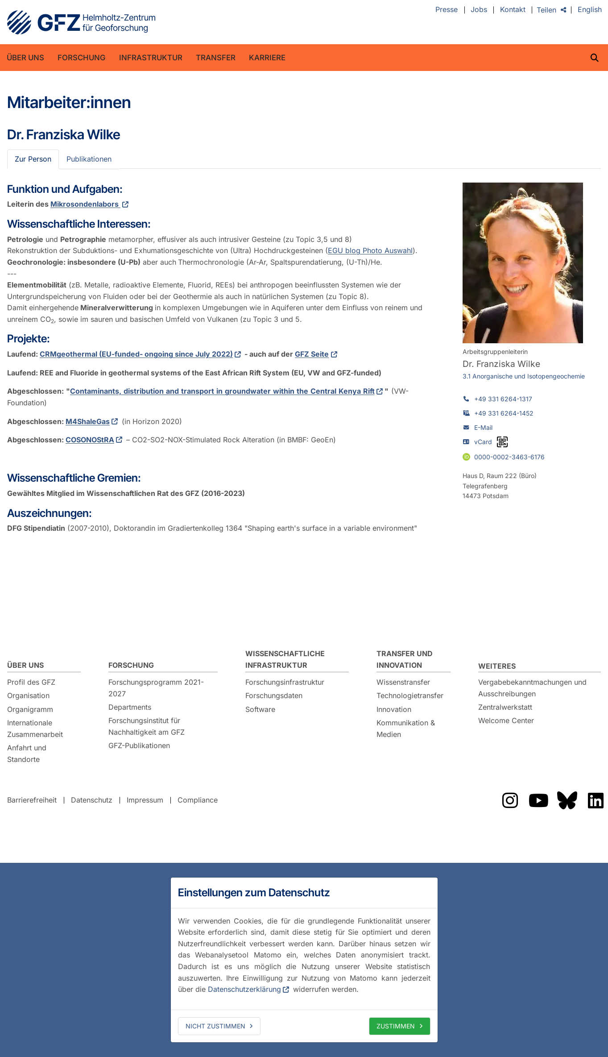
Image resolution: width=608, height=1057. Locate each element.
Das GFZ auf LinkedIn (595, 800)
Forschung (82, 57)
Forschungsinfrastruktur (284, 682)
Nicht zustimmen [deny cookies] (215, 1026)
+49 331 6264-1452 (504, 413)
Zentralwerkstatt (505, 707)
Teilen (546, 9)
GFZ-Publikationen (139, 745)
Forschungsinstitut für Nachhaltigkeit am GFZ (146, 726)
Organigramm (30, 709)
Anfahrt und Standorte (26, 753)
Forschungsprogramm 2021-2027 (156, 688)
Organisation (28, 695)
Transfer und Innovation (404, 659)
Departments (129, 707)
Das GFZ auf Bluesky (566, 800)
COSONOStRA (90, 439)
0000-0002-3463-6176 (509, 456)
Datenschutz (91, 799)
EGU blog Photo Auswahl (370, 250)
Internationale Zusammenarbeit (35, 728)
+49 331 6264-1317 (503, 399)
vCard (483, 441)
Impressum (145, 799)
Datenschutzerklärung (244, 989)
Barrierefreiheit (32, 799)
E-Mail (483, 427)
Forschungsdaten (273, 695)
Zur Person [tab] (33, 158)
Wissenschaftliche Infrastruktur (285, 659)
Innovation (393, 709)
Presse (446, 9)
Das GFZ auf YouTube (538, 800)
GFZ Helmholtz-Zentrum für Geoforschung (81, 22)
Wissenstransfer (403, 682)
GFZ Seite (312, 354)
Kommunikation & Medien (405, 728)
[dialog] (304, 960)
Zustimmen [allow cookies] (395, 1026)
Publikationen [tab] (89, 158)
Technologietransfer (409, 695)
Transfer (216, 57)
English (590, 9)
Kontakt (512, 9)
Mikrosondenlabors (85, 204)
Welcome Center (506, 720)
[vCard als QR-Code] (502, 442)
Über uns (25, 57)
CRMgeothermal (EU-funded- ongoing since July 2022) (136, 354)
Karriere (267, 57)
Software (260, 709)
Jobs (479, 9)
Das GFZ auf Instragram (509, 800)
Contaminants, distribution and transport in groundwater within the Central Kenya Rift (222, 391)
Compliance (198, 799)
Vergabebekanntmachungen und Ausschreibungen (532, 688)
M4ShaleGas (88, 421)
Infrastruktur (150, 57)
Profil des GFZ (31, 682)
